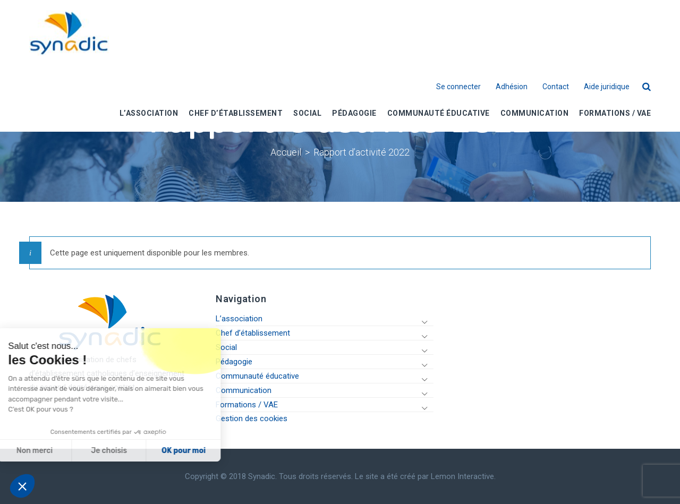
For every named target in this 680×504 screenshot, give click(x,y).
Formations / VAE (247, 404)
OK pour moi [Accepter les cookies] (118, 450)
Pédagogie (234, 361)
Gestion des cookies (251, 418)
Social (226, 347)
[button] (22, 486)
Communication (243, 390)
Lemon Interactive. (463, 476)
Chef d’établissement (253, 333)
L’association (239, 318)
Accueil (285, 152)
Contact (555, 86)
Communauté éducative (257, 376)
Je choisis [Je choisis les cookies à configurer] (44, 450)
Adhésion (512, 86)
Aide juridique (607, 86)
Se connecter (458, 86)
